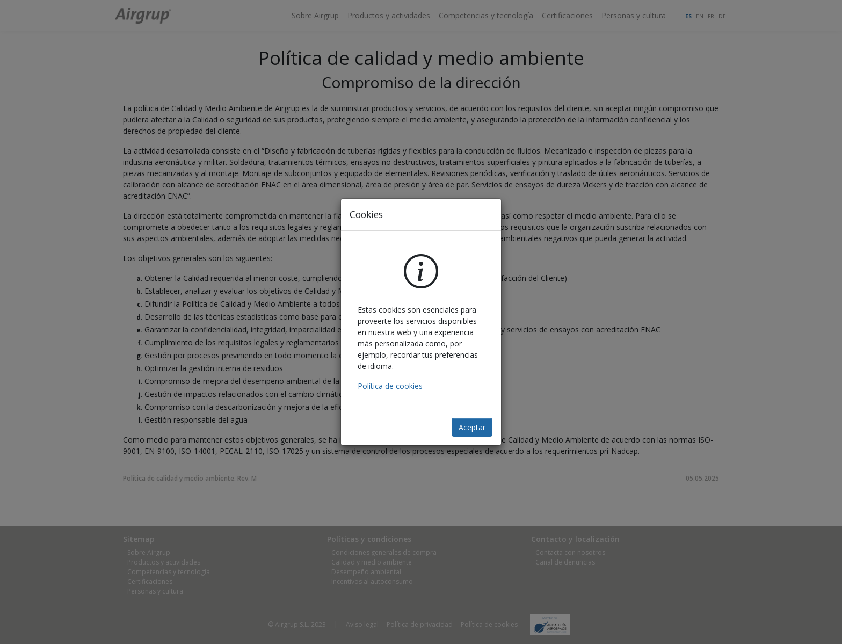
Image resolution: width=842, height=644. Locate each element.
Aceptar (472, 427)
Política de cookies (390, 386)
